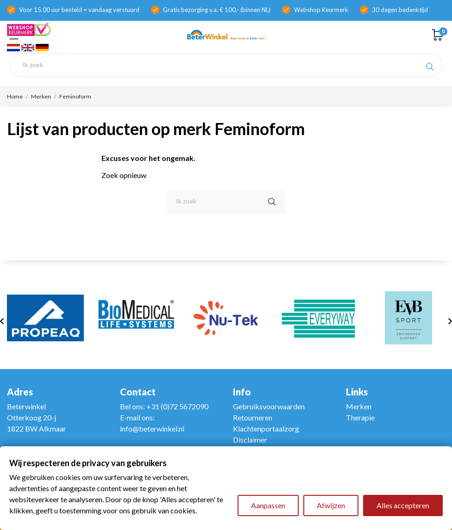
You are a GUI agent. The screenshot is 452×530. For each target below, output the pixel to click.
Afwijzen (331, 505)
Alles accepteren (403, 505)
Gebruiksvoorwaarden (269, 406)
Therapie (360, 417)
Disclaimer (250, 439)
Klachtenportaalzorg (266, 428)
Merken (358, 406)
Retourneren (252, 417)
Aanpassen (268, 505)
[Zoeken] (226, 65)
